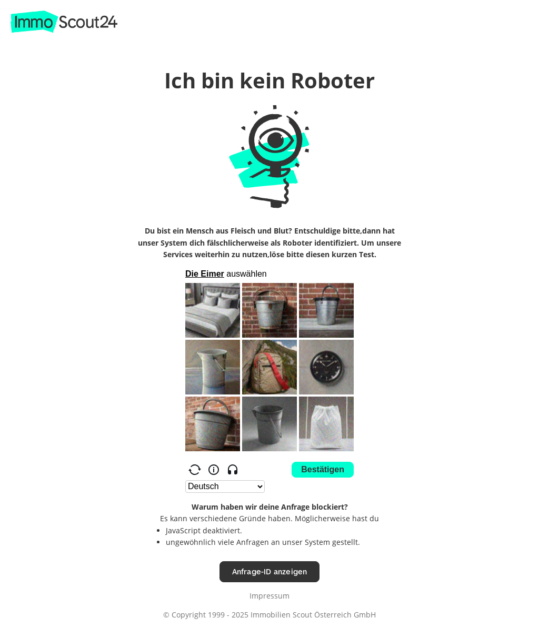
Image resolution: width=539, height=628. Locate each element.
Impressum (269, 596)
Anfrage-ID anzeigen (269, 571)
